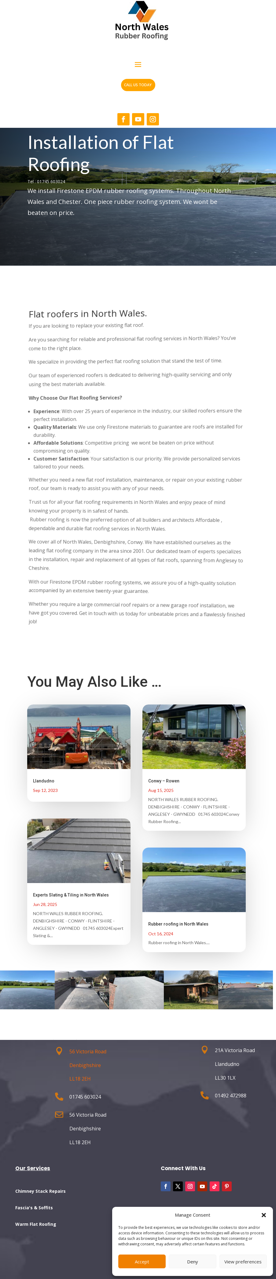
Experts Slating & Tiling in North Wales (71, 895)
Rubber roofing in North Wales (178, 924)
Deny (192, 1262)
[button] (264, 1215)
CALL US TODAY (138, 84)
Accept (142, 1262)
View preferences (243, 1262)
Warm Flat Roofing (35, 1224)
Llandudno (43, 780)
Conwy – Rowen (163, 780)
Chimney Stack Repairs (40, 1191)
